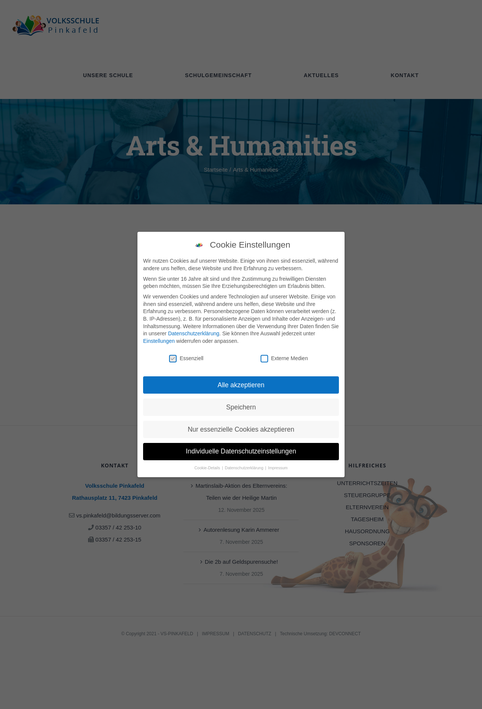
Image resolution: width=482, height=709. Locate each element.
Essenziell (186, 355)
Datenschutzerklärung (193, 330)
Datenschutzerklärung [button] (244, 465)
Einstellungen (159, 338)
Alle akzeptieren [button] (241, 381)
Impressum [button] (278, 465)
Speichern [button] (241, 404)
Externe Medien (284, 355)
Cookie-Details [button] (207, 465)
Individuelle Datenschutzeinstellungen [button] (241, 448)
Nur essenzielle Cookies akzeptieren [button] (241, 426)
